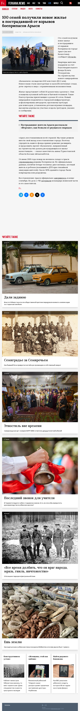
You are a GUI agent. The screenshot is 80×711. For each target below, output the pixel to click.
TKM (44, 3)
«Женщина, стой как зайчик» (38, 657)
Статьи (14, 9)
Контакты (7, 705)
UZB (49, 3)
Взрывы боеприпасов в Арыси (32, 32)
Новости (5, 9)
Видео (23, 9)
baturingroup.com (55, 708)
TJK (39, 3)
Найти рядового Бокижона (60, 657)
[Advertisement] (40, 219)
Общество (18, 32)
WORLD (56, 3)
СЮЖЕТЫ (39, 9)
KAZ (28, 3)
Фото (31, 9)
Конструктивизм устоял (12, 657)
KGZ (33, 3)
